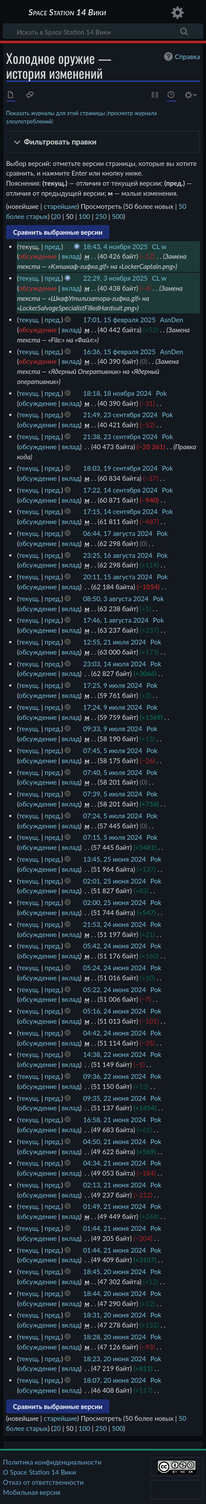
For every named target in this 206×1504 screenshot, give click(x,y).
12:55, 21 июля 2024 (114, 642)
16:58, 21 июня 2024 (114, 1120)
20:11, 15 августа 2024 (117, 577)
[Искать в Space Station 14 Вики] (103, 31)
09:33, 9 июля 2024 (112, 729)
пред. (53, 246)
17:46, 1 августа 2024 (116, 620)
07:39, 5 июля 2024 (112, 794)
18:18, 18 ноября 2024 (117, 393)
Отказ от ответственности (43, 1482)
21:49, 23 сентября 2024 (120, 415)
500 (117, 216)
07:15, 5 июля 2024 (112, 837)
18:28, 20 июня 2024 (114, 1337)
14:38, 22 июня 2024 (114, 1054)
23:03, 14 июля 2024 (114, 664)
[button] (103, 142)
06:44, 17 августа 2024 (117, 533)
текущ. (29, 278)
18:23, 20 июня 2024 (114, 1359)
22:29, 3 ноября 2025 (115, 278)
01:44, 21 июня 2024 (114, 1228)
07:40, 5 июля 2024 (112, 772)
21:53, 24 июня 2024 (114, 924)
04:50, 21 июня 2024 (114, 1141)
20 (57, 216)
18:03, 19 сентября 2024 (120, 468)
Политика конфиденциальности (52, 1462)
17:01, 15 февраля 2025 (119, 320)
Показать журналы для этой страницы (55, 112)
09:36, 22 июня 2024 (114, 1076)
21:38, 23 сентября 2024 (120, 436)
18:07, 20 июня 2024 (114, 1380)
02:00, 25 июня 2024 (114, 902)
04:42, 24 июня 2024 (114, 1033)
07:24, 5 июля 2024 (112, 816)
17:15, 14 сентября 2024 (120, 511)
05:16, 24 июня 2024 (114, 1011)
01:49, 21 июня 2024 (114, 1206)
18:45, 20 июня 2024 (114, 1271)
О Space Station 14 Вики (39, 1472)
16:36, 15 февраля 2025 (119, 352)
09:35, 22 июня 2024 (114, 1098)
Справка (181, 56)
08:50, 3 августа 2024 (116, 598)
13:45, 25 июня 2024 (114, 859)
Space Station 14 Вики (67, 13)
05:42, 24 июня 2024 (114, 946)
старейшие (60, 206)
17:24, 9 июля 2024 (112, 707)
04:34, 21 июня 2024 (114, 1163)
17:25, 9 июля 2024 (112, 685)
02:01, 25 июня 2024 (114, 881)
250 (101, 216)
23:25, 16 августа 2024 (117, 555)
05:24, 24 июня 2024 (114, 968)
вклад (71, 256)
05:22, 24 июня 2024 (114, 989)
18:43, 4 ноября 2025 (115, 246)
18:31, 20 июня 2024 (114, 1315)
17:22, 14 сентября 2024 (120, 490)
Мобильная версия (31, 1492)
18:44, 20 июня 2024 (114, 1293)
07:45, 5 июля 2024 (112, 750)
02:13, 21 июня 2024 (114, 1185)
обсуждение (38, 256)
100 (84, 216)
